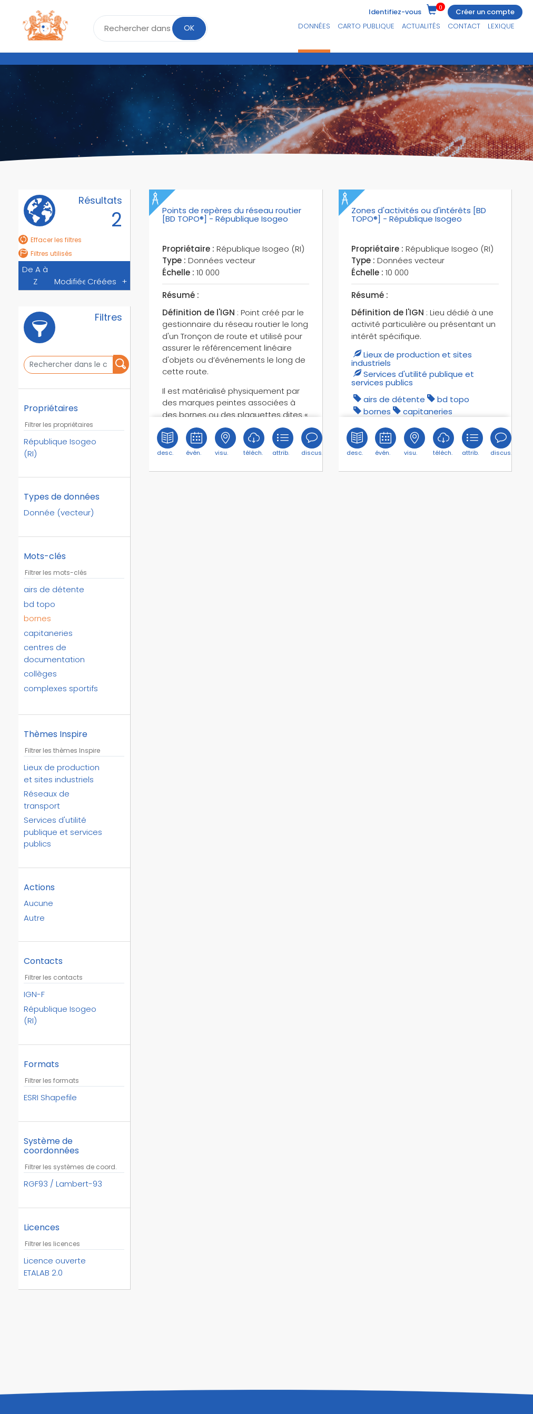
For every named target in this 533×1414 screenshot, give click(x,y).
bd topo (453, 399)
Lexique (501, 26)
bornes (377, 411)
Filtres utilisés (45, 253)
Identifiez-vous (395, 12)
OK (189, 28)
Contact (464, 26)
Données (314, 26)
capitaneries (427, 411)
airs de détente (394, 399)
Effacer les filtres (50, 239)
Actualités (421, 26)
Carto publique (366, 26)
